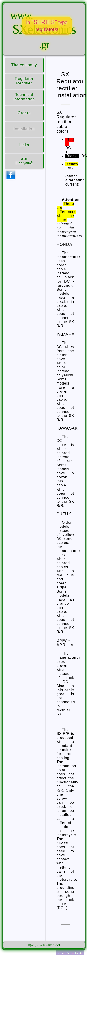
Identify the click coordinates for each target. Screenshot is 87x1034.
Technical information (24, 97)
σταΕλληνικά (24, 160)
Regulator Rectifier (24, 81)
